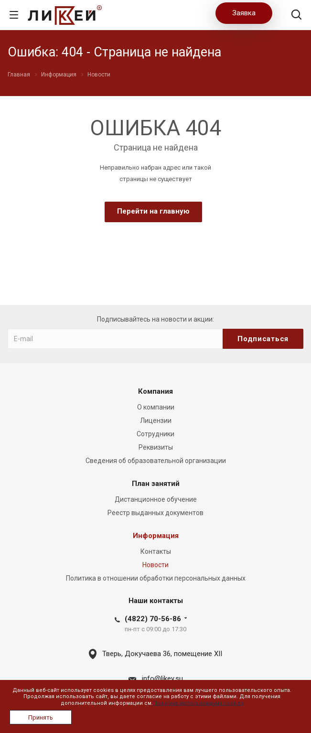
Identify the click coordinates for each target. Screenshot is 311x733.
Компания (155, 391)
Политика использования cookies (198, 703)
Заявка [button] (244, 13)
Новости (155, 565)
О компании (155, 407)
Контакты (155, 551)
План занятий (156, 483)
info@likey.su (162, 678)
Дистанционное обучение (156, 499)
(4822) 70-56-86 (153, 618)
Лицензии (156, 420)
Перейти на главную (153, 211)
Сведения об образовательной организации (156, 460)
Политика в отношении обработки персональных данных (156, 578)
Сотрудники (155, 434)
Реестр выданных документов (155, 513)
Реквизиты (156, 447)
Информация (156, 535)
